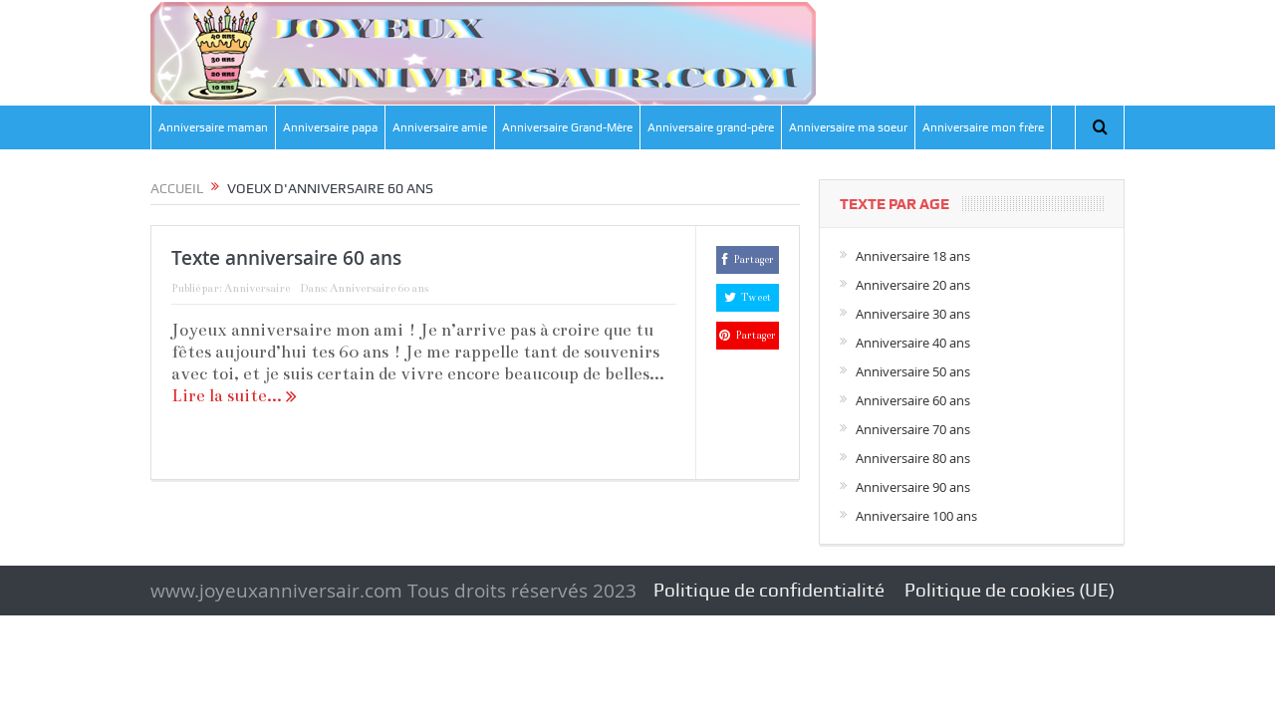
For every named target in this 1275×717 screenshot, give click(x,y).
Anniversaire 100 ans (916, 516)
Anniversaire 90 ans (913, 487)
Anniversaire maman (213, 127)
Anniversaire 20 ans (913, 285)
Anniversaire (257, 288)
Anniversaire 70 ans (913, 429)
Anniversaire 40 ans (913, 343)
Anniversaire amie (439, 127)
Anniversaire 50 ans (913, 371)
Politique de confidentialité (769, 590)
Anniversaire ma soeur (848, 127)
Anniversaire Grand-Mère (567, 127)
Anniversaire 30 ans (913, 314)
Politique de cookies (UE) (1009, 590)
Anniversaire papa (330, 127)
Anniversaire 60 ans (379, 288)
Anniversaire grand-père (710, 127)
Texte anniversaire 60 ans (286, 258)
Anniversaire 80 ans (913, 458)
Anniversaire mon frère (983, 127)
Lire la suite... (234, 395)
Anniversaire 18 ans (913, 256)
